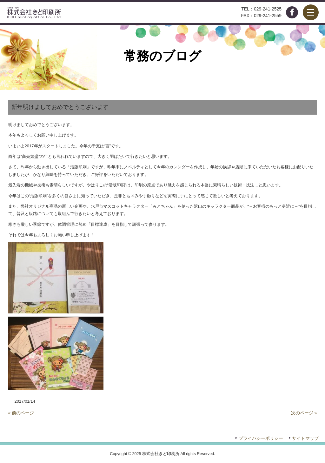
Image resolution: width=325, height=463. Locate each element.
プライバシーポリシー (261, 438)
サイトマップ (305, 438)
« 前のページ (21, 412)
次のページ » (304, 412)
